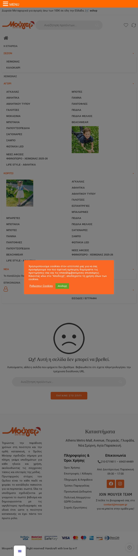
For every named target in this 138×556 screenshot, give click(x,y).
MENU (14, 4)
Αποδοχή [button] (62, 286)
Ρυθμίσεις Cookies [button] (41, 286)
